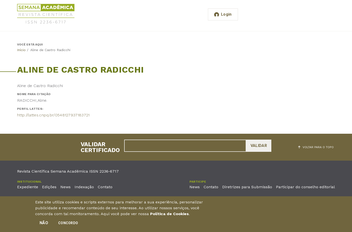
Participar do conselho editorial (305, 187)
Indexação (84, 187)
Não (44, 223)
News (65, 187)
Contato (105, 187)
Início (21, 50)
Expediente (27, 187)
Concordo (68, 224)
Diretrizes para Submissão (247, 187)
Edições (49, 187)
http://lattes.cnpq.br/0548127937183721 (53, 115)
